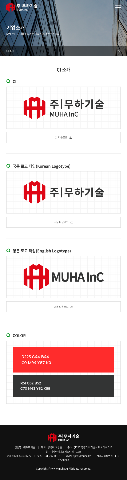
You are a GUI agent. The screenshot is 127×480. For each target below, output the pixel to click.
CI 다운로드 (61, 137)
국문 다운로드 (61, 222)
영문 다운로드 (61, 307)
